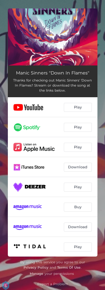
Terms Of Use (69, 267)
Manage (36, 273)
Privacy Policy (36, 267)
